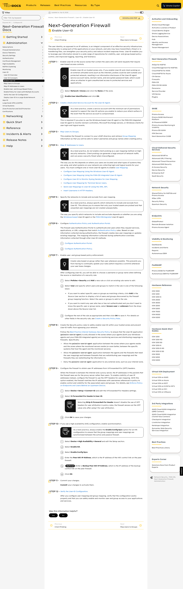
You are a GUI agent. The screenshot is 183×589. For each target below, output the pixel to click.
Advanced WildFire (160, 155)
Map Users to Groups (12, 83)
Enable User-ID (9, 80)
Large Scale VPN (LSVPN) (12, 103)
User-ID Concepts (10, 78)
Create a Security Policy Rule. (108, 318)
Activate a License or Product (164, 28)
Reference (13, 128)
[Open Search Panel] (159, 6)
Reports (155, 251)
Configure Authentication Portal (78, 243)
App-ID (5, 100)
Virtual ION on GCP (160, 383)
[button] (181, 471)
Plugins (155, 97)
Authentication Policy (107, 230)
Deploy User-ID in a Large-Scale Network (19, 97)
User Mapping (121, 168)
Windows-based (71, 217)
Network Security (160, 477)
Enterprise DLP (158, 173)
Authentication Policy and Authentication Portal (89, 223)
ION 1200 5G (157, 343)
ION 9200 (156, 317)
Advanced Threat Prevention (163, 161)
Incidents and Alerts (160, 248)
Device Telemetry (9, 52)
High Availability (9, 64)
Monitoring (7, 69)
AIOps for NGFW (159, 65)
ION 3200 (156, 306)
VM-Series (156, 94)
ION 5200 (156, 309)
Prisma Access (158, 114)
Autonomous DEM (159, 253)
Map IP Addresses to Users (14, 86)
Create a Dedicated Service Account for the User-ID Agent (85, 103)
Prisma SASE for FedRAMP (163, 271)
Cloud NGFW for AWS (161, 71)
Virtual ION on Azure (160, 380)
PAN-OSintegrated (104, 217)
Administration (16, 43)
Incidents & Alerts (18, 134)
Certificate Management (12, 61)
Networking (14, 116)
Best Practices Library (161, 448)
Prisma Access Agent (160, 227)
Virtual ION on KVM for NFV (163, 386)
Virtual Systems (8, 106)
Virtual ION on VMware (161, 392)
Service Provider (158, 91)
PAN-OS (155, 82)
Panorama (156, 88)
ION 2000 (156, 300)
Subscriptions (8, 47)
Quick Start (14, 122)
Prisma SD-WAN (159, 130)
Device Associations (160, 36)
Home (50, 17)
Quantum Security (159, 204)
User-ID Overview (10, 75)
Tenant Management (160, 48)
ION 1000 (156, 291)
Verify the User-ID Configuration (16, 94)
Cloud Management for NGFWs (164, 68)
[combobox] (21, 17)
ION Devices (157, 133)
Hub (153, 39)
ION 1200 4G (157, 340)
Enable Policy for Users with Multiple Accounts (21, 92)
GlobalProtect (157, 222)
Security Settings (9, 55)
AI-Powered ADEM (159, 122)
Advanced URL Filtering (161, 158)
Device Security (158, 170)
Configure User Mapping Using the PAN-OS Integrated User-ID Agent (93, 175)
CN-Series (156, 77)
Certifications (8, 111)
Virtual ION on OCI (159, 389)
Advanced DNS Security (162, 164)
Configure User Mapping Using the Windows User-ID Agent (89, 171)
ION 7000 (156, 311)
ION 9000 (156, 314)
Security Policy (158, 201)
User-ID (6, 72)
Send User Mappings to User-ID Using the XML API (85, 187)
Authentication (8, 58)
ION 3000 (156, 303)
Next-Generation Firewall (64, 17)
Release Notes (16, 140)
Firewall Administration (11, 50)
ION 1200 (155, 294)
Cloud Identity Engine (160, 31)
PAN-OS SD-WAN (159, 85)
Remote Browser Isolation (162, 224)
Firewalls (156, 79)
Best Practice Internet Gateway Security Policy (90, 332)
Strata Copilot (171, 5)
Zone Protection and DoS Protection (16, 108)
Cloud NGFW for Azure (161, 73)
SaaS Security (157, 176)
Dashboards (157, 245)
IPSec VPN (156, 198)
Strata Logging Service (161, 34)
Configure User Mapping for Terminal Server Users (85, 183)
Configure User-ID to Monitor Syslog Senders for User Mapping (90, 179)
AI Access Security (159, 167)
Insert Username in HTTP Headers (78, 191)
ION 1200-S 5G (158, 351)
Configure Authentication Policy (78, 249)
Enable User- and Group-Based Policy (18, 89)
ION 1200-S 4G (158, 348)
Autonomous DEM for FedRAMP (165, 274)
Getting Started (17, 37)
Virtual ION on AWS (160, 377)
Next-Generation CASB (161, 136)
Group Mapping (129, 136)
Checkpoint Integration (161, 420)
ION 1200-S (156, 297)
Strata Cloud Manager (161, 25)
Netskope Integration (160, 425)
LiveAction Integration (161, 422)
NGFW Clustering (9, 66)
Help (9, 146)
